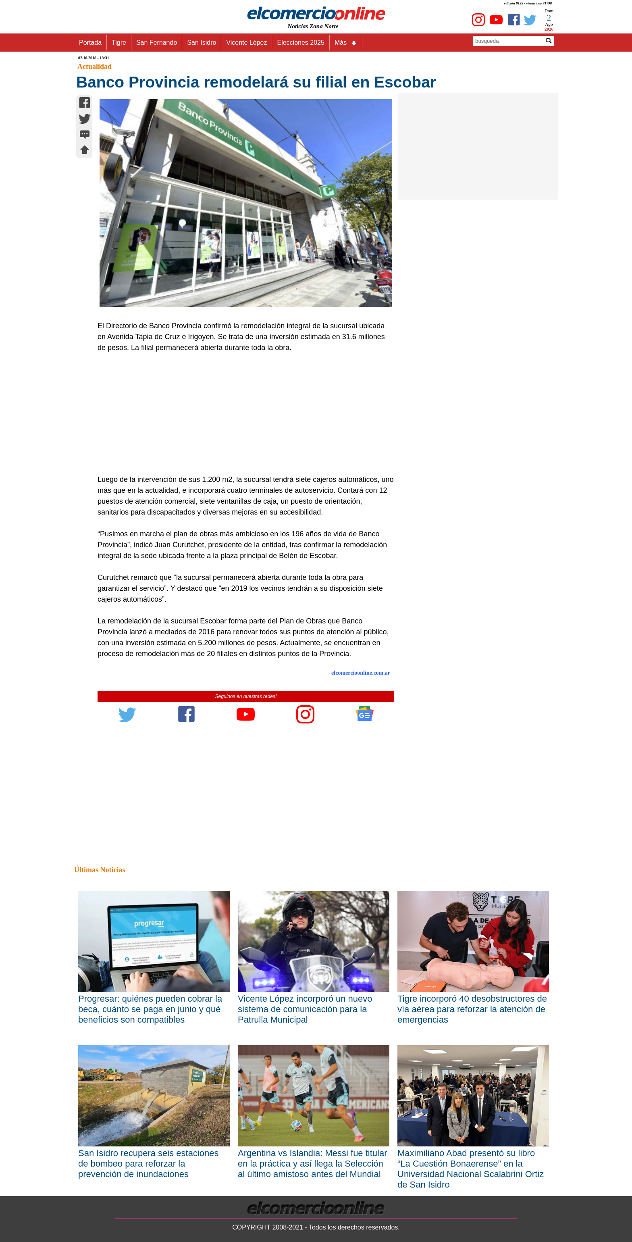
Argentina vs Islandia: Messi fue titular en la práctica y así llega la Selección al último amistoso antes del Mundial (312, 1163)
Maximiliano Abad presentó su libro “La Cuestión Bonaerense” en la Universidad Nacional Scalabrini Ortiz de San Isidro (470, 1169)
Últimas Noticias (99, 870)
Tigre (119, 42)
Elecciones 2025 (300, 42)
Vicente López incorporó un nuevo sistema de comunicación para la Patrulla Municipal (305, 1009)
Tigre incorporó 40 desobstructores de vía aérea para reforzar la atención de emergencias (472, 1009)
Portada (90, 42)
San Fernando (156, 42)
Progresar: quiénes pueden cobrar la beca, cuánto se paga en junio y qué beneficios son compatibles (150, 1009)
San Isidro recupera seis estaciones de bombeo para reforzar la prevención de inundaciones (148, 1163)
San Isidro (201, 42)
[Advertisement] (241, 413)
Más (346, 42)
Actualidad (94, 67)
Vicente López (246, 42)
